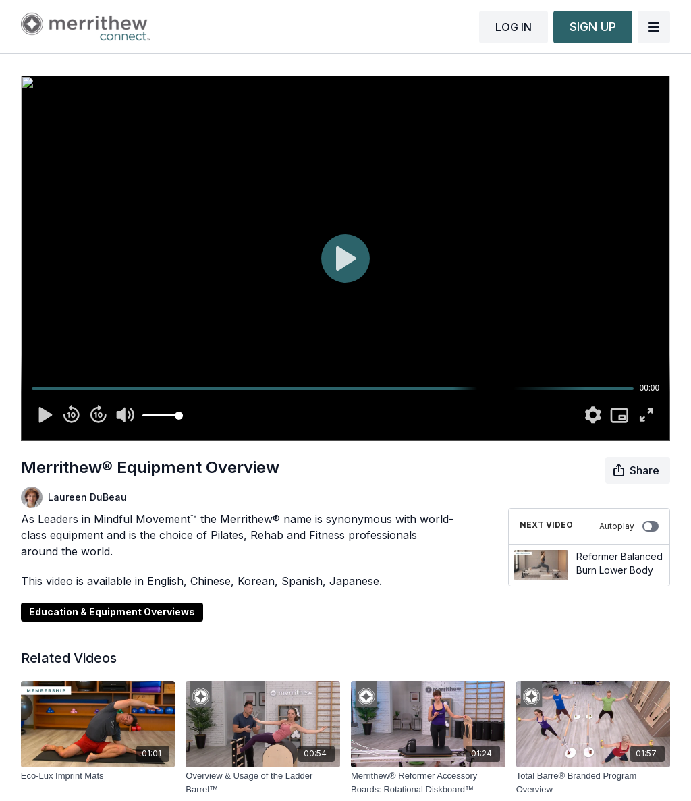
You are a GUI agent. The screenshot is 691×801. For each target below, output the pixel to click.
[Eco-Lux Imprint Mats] (98, 776)
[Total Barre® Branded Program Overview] (593, 782)
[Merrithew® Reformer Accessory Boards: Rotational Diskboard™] (428, 782)
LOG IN (513, 27)
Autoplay (629, 526)
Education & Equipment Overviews (112, 611)
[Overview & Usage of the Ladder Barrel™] (263, 782)
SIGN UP (593, 27)
